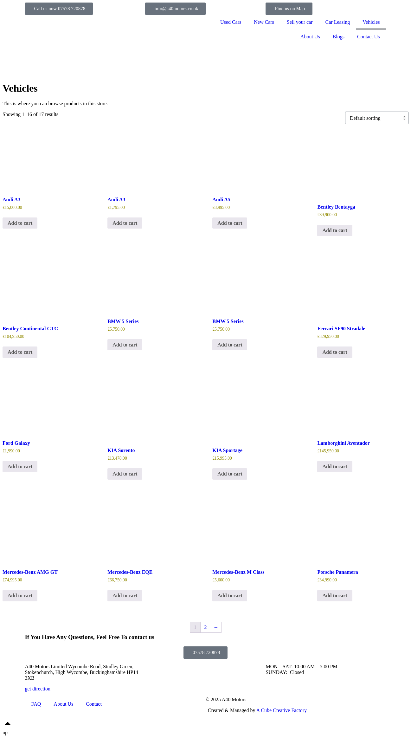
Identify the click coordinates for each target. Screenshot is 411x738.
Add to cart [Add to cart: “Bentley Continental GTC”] (20, 352)
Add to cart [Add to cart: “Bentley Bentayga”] (334, 230)
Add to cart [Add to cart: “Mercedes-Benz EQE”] (124, 595)
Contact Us (368, 36)
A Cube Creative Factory (281, 710)
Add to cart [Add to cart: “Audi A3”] (20, 223)
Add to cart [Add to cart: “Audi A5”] (229, 223)
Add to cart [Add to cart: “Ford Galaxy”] (20, 466)
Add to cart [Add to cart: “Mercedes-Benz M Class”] (229, 595)
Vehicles (371, 22)
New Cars (264, 22)
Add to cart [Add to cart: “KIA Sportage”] (229, 473)
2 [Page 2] (205, 627)
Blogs (338, 36)
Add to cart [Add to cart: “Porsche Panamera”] (334, 595)
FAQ (36, 704)
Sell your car (300, 22)
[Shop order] (376, 118)
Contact (94, 704)
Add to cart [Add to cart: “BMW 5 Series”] (124, 344)
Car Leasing (337, 22)
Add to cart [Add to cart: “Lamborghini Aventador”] (334, 466)
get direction (37, 688)
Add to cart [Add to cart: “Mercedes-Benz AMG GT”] (20, 595)
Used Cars (230, 22)
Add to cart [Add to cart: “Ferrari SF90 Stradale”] (334, 352)
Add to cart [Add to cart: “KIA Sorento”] (124, 473)
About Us (310, 36)
